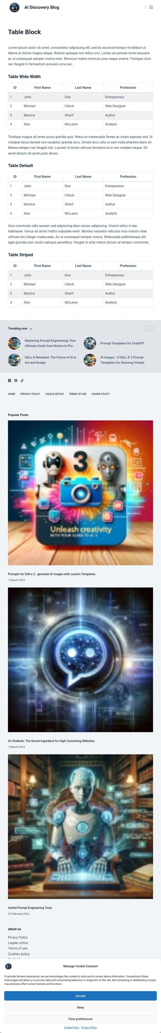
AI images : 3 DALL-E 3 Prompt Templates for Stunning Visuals (122, 360)
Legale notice (18, 943)
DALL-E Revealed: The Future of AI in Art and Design (50, 360)
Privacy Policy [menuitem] (30, 394)
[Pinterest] (15, 380)
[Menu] (151, 7)
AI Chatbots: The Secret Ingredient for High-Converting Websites (51, 741)
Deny (80, 1007)
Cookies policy (19, 954)
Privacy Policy (89, 1027)
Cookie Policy (71, 1027)
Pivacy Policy (17, 937)
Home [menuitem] (11, 394)
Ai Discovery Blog (41, 7)
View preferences (80, 1019)
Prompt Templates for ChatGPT (122, 343)
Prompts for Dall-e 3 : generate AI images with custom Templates (51, 574)
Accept (80, 996)
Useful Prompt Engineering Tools (30, 908)
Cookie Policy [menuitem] (101, 394)
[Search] (145, 7)
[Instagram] (9, 380)
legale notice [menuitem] (54, 394)
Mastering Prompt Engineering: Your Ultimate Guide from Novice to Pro (50, 343)
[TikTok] (22, 380)
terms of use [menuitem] (77, 394)
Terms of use (17, 948)
